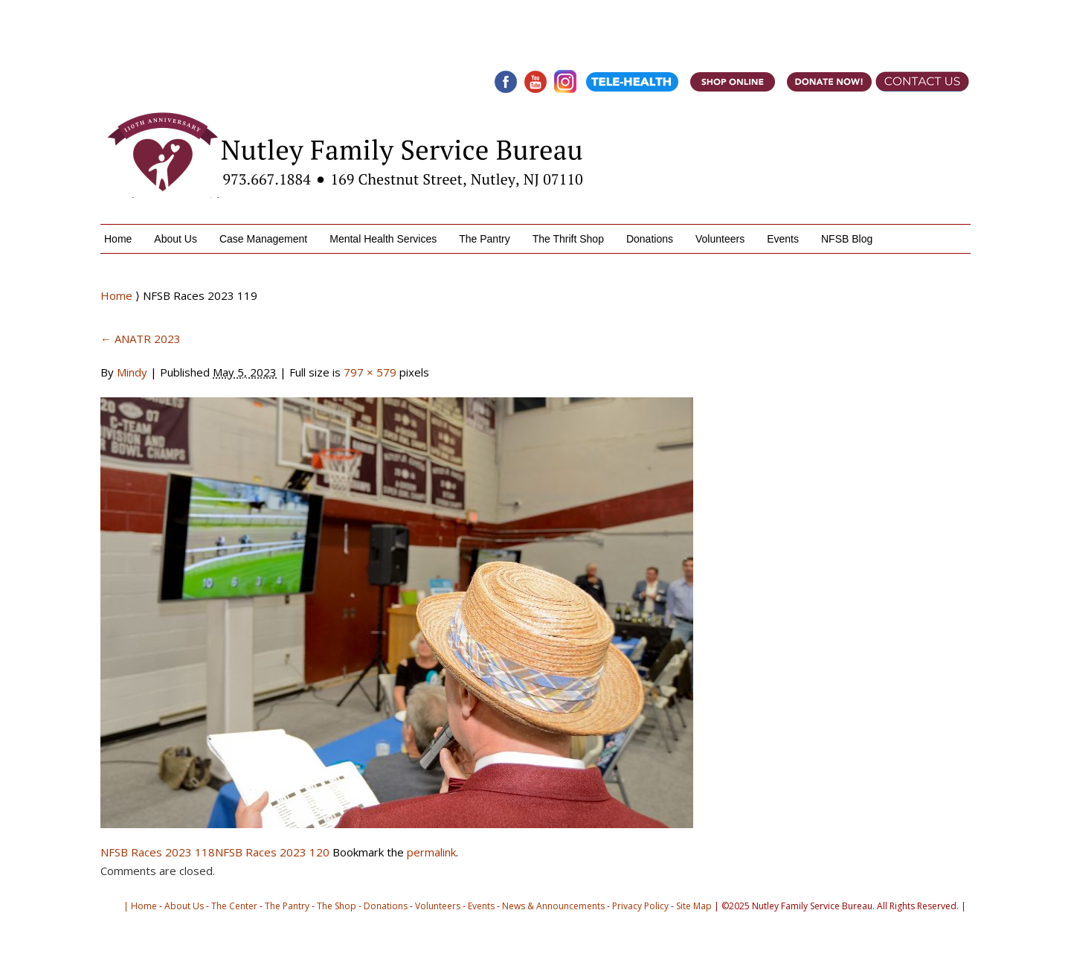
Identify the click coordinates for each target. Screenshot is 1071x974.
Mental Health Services (383, 239)
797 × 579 (370, 372)
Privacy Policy (640, 906)
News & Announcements (553, 906)
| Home (140, 906)
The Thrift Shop (568, 239)
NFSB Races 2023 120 (272, 852)
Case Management (263, 239)
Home (118, 239)
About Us (175, 239)
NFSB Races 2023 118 (157, 852)
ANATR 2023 (140, 338)
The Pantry (484, 239)
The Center (234, 906)
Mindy (132, 372)
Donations (649, 239)
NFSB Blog (846, 239)
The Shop (336, 906)
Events (783, 239)
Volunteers (719, 239)
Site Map (694, 906)
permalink (431, 852)
